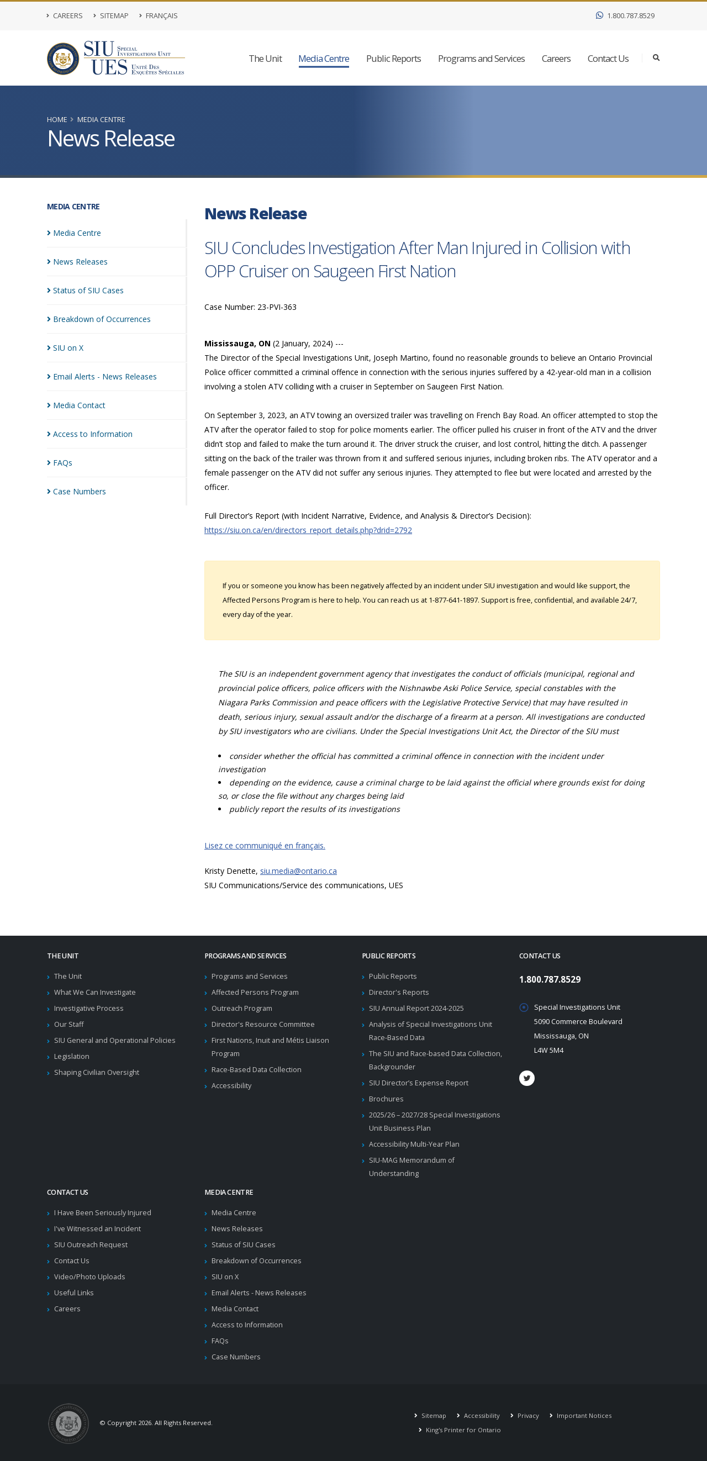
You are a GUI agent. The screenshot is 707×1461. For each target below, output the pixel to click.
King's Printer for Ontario (462, 1430)
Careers (65, 15)
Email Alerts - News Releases (259, 1293)
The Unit (265, 58)
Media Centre (323, 58)
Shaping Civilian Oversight (96, 1072)
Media (74, 233)
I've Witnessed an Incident (97, 1228)
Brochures (386, 1099)
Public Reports (393, 58)
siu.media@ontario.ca (298, 871)
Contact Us (608, 58)
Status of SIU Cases (244, 1244)
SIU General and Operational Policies (115, 1040)
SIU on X (225, 1276)
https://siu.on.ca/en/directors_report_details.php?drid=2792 (308, 530)
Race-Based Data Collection (257, 1069)
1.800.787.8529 (625, 15)
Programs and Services (481, 58)
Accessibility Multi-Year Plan (414, 1144)
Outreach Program (242, 1008)
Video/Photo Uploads (89, 1276)
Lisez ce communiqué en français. (264, 845)
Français (158, 15)
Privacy (527, 1415)
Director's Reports (399, 992)
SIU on (65, 347)
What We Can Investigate (95, 992)
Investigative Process (89, 1008)
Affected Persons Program (255, 992)
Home (57, 119)
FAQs (220, 1341)
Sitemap (111, 15)
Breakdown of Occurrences (257, 1260)
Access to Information (247, 1325)
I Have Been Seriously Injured (102, 1212)
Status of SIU (85, 290)
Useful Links (74, 1293)
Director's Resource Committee (263, 1024)
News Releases (237, 1228)
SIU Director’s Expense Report (418, 1083)
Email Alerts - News (102, 376)
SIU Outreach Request (91, 1244)
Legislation (71, 1056)
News (77, 261)
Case (76, 491)
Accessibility (231, 1085)
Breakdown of (99, 319)
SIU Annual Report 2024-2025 (416, 1008)
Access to (90, 434)
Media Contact (235, 1309)
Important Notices (583, 1415)
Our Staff (68, 1024)
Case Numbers (236, 1357)
